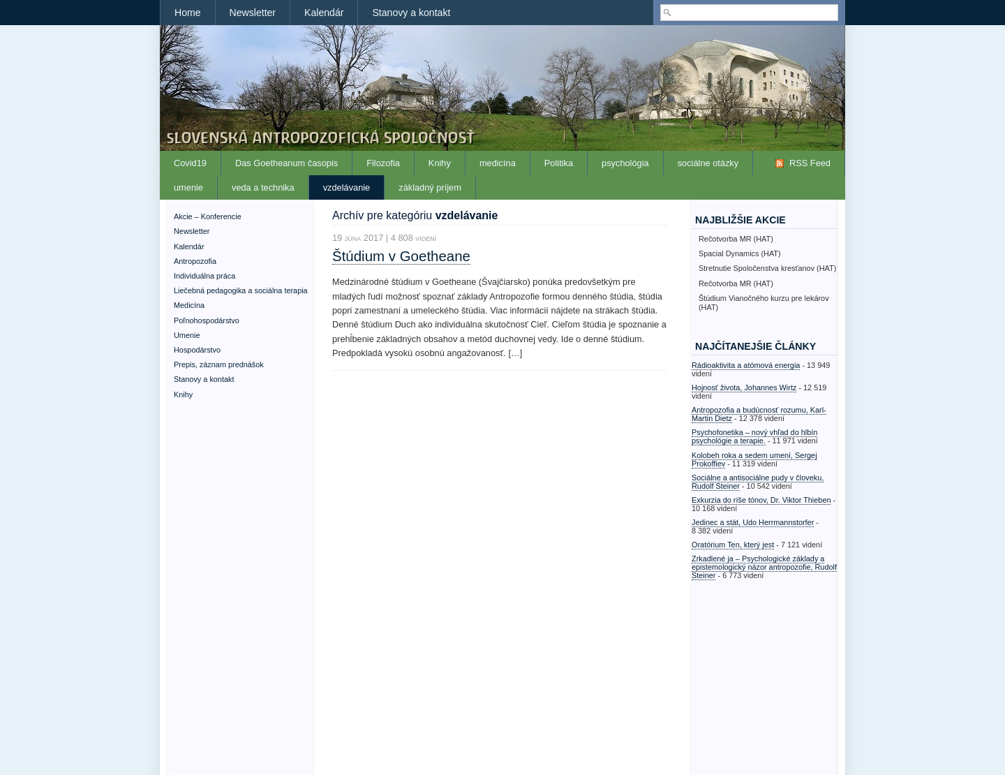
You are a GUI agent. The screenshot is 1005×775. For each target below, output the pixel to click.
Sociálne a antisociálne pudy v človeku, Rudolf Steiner (758, 481)
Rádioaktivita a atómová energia (746, 365)
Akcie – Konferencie (207, 216)
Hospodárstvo (197, 350)
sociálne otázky (708, 163)
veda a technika (263, 187)
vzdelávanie (347, 187)
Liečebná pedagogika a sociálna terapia (241, 290)
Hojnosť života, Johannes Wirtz (744, 387)
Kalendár (323, 12)
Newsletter (253, 12)
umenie (188, 187)
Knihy (440, 163)
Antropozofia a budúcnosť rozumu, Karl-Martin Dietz (759, 414)
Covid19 (190, 163)
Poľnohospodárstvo (206, 320)
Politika (558, 163)
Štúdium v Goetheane (401, 256)
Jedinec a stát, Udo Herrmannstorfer (753, 522)
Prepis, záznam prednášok (219, 364)
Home (187, 12)
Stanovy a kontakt (411, 12)
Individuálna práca (204, 276)
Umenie (187, 335)
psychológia (625, 163)
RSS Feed (810, 163)
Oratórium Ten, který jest (733, 544)
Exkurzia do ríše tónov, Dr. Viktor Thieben (761, 500)
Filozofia (383, 163)
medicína (497, 163)
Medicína (189, 305)
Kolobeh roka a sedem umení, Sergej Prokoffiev (754, 459)
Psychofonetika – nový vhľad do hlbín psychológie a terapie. (754, 436)
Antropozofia (195, 261)
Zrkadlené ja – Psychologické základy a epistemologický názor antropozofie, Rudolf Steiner (764, 567)
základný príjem (430, 187)
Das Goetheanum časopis (286, 163)
